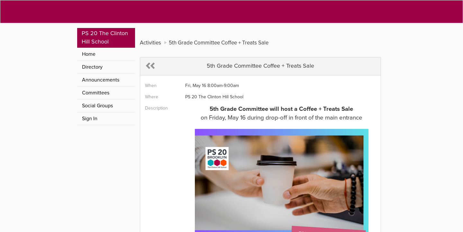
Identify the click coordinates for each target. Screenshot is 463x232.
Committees (95, 92)
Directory (92, 67)
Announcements (100, 79)
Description (156, 108)
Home (88, 54)
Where (151, 97)
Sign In (89, 118)
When (151, 85)
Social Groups (97, 105)
